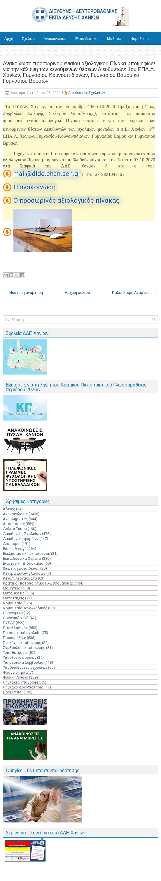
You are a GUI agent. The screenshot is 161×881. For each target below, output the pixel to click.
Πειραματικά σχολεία (22, 633)
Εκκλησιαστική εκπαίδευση (26, 553)
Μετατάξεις (13, 598)
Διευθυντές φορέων (20, 538)
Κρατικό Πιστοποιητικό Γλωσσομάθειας (38, 583)
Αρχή (8, 38)
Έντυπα (11, 51)
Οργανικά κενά (16, 618)
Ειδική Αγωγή (15, 548)
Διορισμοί (12, 543)
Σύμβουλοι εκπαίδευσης (24, 647)
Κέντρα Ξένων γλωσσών (24, 573)
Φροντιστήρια (15, 672)
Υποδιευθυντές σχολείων (25, 667)
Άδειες (9, 509)
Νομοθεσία (139, 38)
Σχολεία (28, 38)
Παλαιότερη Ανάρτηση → (134, 292)
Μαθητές (114, 38)
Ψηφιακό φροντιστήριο (23, 687)
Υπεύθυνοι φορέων (19, 657)
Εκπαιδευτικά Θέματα (22, 558)
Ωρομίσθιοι (13, 692)
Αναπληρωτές (15, 519)
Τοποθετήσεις (15, 652)
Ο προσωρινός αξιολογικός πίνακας (66, 200)
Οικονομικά (13, 613)
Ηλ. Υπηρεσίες (38, 51)
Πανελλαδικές (15, 628)
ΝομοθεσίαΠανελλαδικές (25, 608)
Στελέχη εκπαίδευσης (22, 642)
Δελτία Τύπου (15, 529)
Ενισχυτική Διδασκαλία (23, 563)
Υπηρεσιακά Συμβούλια (23, 662)
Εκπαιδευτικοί (86, 38)
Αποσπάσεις (14, 524)
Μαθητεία (11, 588)
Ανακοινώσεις (54, 38)
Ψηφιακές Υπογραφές (22, 682)
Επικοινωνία (70, 51)
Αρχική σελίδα (77, 292)
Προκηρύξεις (14, 637)
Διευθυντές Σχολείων (86, 93)
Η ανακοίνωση (34, 187)
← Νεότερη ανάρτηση (24, 292)
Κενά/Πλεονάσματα (20, 578)
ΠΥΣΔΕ (9, 623)
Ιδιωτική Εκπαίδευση (21, 568)
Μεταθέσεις (13, 593)
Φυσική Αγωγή (15, 677)
